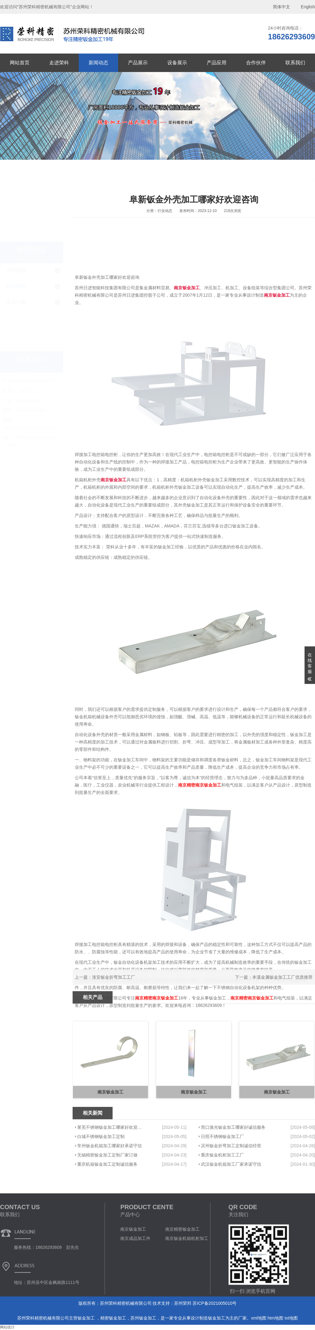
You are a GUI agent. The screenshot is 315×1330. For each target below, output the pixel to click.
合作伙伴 (256, 62)
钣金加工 (87, 1318)
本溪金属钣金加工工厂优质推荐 (282, 985)
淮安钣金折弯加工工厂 (113, 985)
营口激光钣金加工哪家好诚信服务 (233, 1163)
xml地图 (258, 1318)
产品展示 (138, 62)
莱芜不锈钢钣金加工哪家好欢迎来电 (110, 1163)
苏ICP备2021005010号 (215, 1303)
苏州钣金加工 (143, 1318)
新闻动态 (98, 62)
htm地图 (275, 1318)
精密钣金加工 (113, 1318)
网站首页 (20, 62)
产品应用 (216, 62)
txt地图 (291, 1318)
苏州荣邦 (182, 1303)
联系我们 (295, 62)
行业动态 (16, 223)
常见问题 (16, 238)
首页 (273, 181)
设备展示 (177, 62)
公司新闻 (16, 207)
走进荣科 (59, 62)
